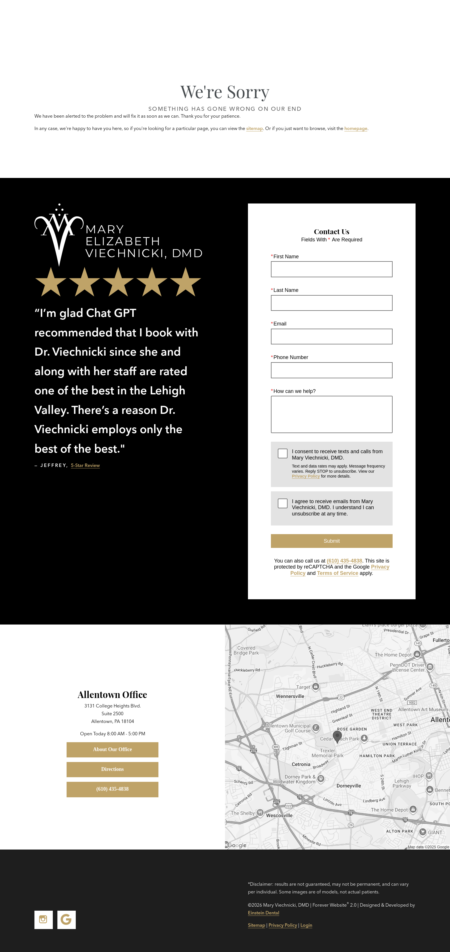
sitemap (254, 128)
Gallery (261, 17)
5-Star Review (85, 465)
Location (351, 17)
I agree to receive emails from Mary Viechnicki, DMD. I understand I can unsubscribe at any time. (333, 508)
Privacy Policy (306, 476)
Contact (388, 17)
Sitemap (256, 925)
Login (306, 925)
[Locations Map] (337, 736)
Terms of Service (337, 573)
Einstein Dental (263, 913)
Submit (332, 541)
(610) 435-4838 (344, 561)
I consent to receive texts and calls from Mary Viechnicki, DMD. (338, 464)
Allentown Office (112, 694)
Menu (425, 17)
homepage (355, 128)
